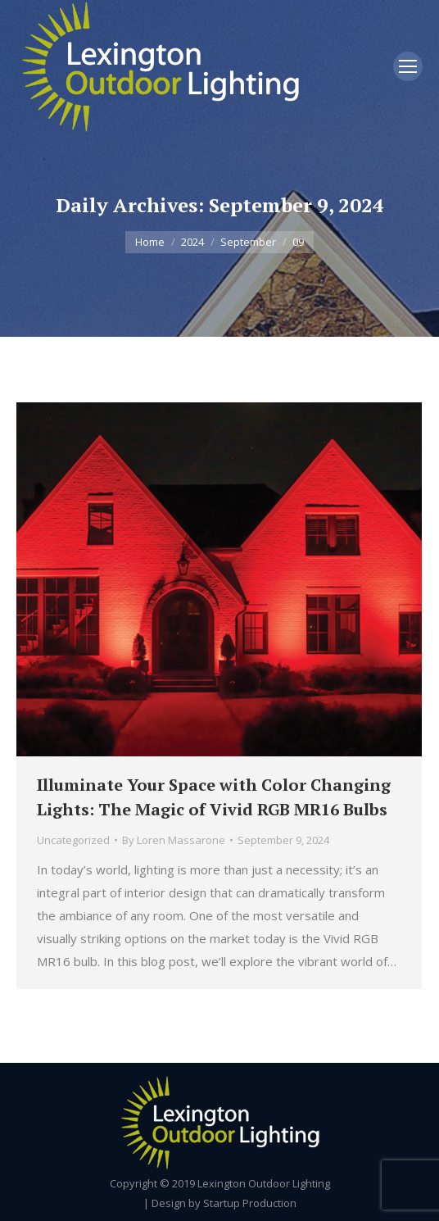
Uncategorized (73, 840)
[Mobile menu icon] (408, 66)
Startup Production (249, 1203)
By (173, 840)
